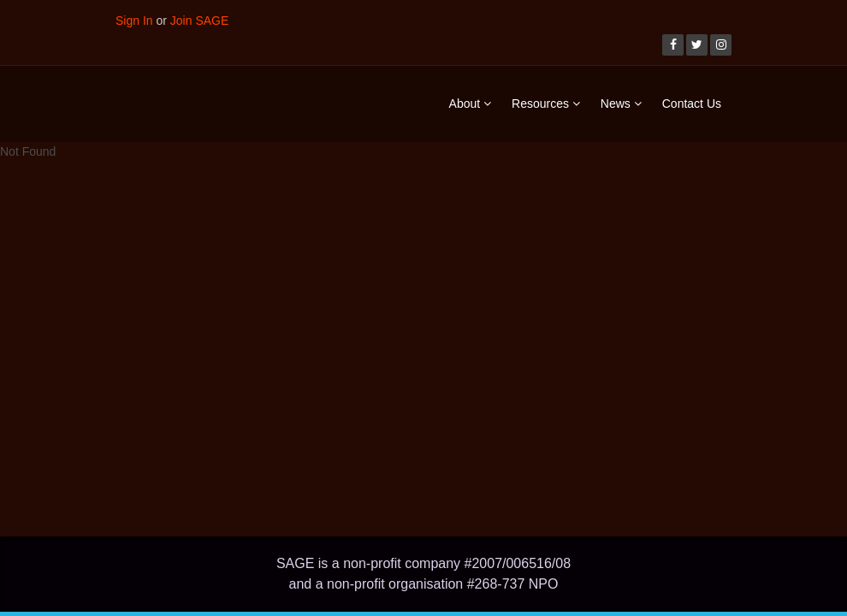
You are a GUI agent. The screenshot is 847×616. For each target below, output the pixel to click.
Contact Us (691, 103)
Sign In (134, 20)
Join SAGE (199, 20)
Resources (546, 103)
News (621, 103)
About (470, 103)
